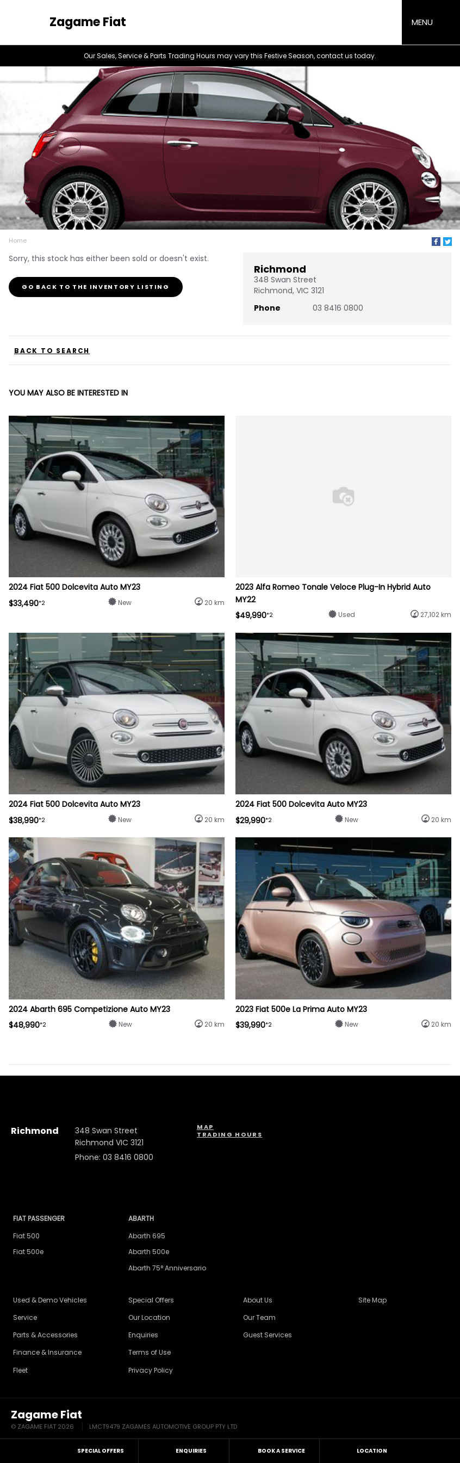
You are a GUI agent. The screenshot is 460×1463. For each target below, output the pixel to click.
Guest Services (267, 1334)
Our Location (149, 1317)
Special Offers (151, 1300)
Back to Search (52, 351)
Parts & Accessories (45, 1334)
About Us (257, 1300)
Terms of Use (149, 1352)
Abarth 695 (146, 1235)
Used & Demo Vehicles (50, 1300)
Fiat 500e (28, 1251)
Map (205, 1126)
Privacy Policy (150, 1370)
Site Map (372, 1300)
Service (25, 1317)
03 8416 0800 (338, 308)
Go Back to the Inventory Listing (96, 286)
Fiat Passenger (39, 1218)
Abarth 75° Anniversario (167, 1268)
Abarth (141, 1218)
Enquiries (143, 1334)
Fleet (20, 1370)
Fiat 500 (26, 1235)
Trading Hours (229, 1134)
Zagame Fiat (87, 22)
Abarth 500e (148, 1251)
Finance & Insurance (47, 1352)
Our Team (259, 1317)
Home (18, 240)
